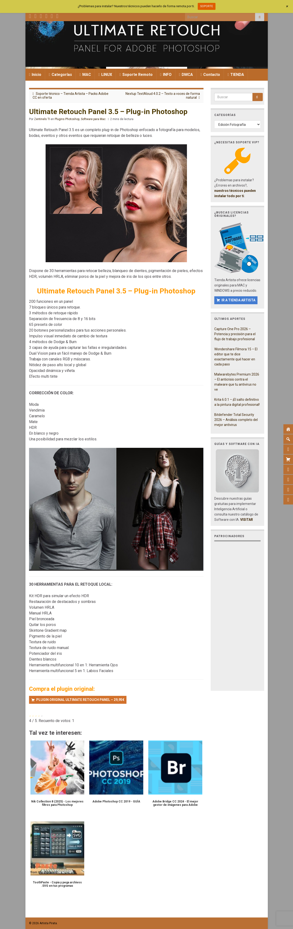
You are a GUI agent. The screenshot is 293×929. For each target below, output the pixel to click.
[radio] (30, 713)
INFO (166, 74)
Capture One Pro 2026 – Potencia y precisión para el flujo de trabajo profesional (235, 334)
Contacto (210, 74)
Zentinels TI (42, 119)
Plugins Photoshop (67, 119)
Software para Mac (93, 119)
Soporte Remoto (136, 74)
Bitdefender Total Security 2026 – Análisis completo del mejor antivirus (236, 420)
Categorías (60, 74)
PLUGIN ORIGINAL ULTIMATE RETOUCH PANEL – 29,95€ (80, 700)
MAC (85, 74)
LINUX (105, 74)
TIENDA (235, 74)
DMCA (186, 74)
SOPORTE (206, 6)
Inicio (35, 74)
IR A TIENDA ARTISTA (238, 300)
